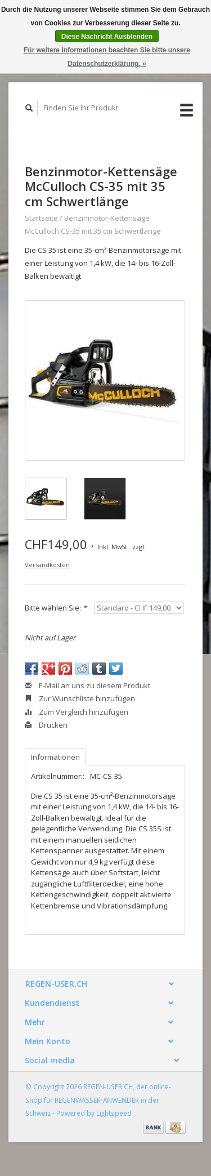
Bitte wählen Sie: (56, 608)
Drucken (46, 725)
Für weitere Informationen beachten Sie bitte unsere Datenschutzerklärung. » (107, 57)
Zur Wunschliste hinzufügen (80, 698)
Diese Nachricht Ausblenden (106, 37)
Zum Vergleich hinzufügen (76, 712)
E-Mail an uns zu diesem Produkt (87, 685)
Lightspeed (114, 1112)
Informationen (55, 757)
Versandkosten (47, 564)
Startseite (41, 218)
